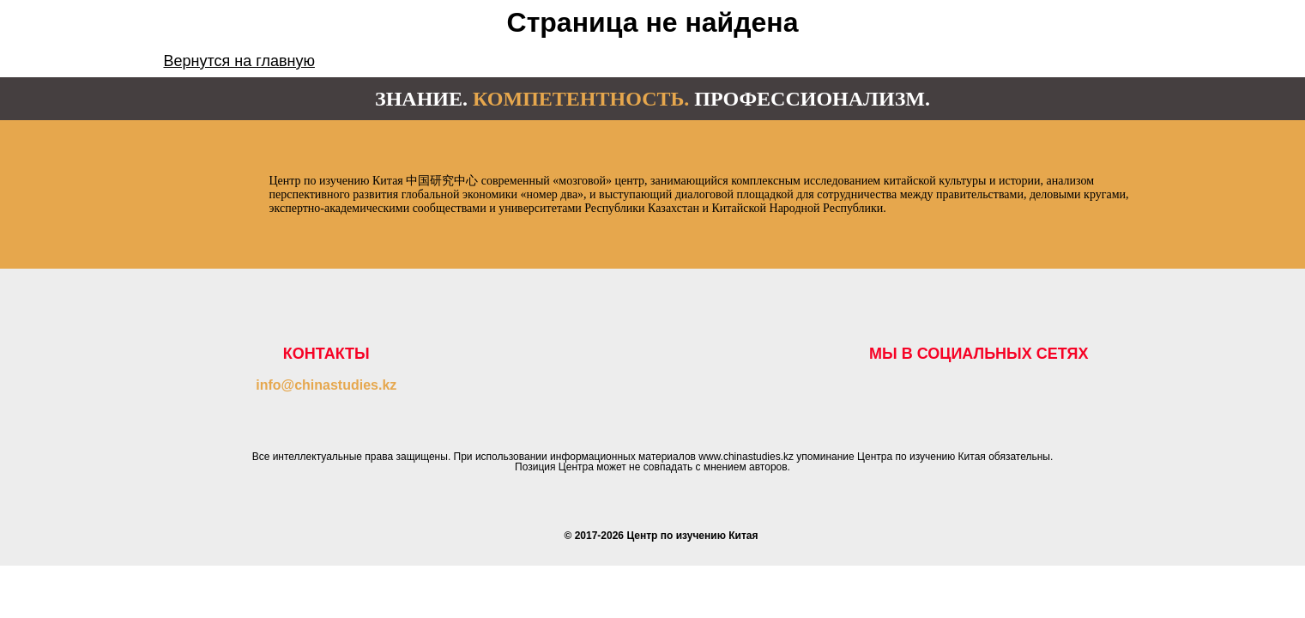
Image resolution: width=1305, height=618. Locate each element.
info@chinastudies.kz (326, 385)
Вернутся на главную (239, 61)
